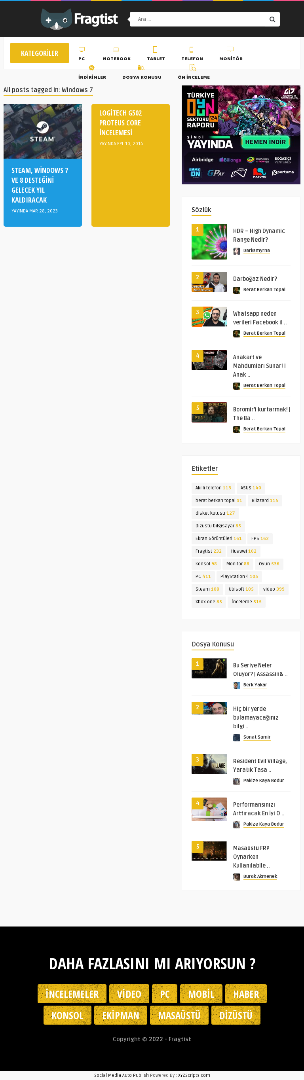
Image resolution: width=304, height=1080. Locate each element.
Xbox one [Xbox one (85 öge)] (209, 602)
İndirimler (92, 73)
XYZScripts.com (194, 1075)
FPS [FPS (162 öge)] (260, 539)
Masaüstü (179, 1015)
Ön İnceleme (194, 73)
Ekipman (120, 1015)
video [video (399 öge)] (274, 589)
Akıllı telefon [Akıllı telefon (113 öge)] (213, 488)
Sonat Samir (257, 737)
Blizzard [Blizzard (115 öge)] (265, 501)
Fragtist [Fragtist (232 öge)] (209, 551)
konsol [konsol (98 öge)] (206, 564)
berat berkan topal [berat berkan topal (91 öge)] (219, 501)
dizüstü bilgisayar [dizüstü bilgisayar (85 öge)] (218, 526)
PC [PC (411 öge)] (203, 577)
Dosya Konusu (142, 73)
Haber (246, 993)
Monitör (231, 55)
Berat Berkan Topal (264, 290)
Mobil (201, 993)
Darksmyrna (256, 251)
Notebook (117, 55)
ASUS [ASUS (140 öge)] (251, 488)
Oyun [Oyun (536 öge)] (269, 564)
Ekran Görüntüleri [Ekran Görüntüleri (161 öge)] (219, 539)
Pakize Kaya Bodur (263, 781)
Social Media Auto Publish (121, 1075)
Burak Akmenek (260, 876)
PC (82, 55)
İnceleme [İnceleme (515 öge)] (247, 602)
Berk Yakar (255, 685)
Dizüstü (236, 1015)
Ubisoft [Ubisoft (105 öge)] (241, 589)
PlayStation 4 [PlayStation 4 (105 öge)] (239, 577)
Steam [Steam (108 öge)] (207, 589)
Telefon (192, 55)
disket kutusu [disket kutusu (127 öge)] (215, 513)
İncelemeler (72, 993)
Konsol (67, 1015)
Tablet (156, 55)
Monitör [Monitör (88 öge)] (237, 564)
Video (129, 993)
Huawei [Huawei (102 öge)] (243, 551)
